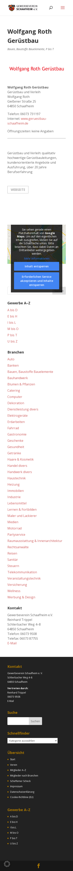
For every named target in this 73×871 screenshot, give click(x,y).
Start (12, 759)
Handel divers (17, 465)
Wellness (13, 591)
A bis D (12, 310)
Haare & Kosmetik (20, 459)
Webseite (18, 190)
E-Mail (12, 643)
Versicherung (17, 584)
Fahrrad (13, 428)
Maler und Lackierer (22, 516)
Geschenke (15, 440)
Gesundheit (15, 447)
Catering (13, 390)
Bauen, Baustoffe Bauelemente (25, 49)
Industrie (14, 497)
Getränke (14, 453)
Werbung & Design (21, 597)
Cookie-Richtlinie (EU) (21, 797)
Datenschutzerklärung (22, 791)
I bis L (11, 322)
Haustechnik (16, 478)
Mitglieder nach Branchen (24, 775)
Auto (10, 359)
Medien (12, 522)
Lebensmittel (16, 503)
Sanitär (12, 559)
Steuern (13, 566)
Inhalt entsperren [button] (36, 266)
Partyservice (16, 534)
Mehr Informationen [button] (36, 258)
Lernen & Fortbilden (22, 509)
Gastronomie (16, 434)
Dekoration (15, 403)
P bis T (50, 49)
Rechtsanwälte (18, 547)
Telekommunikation (22, 572)
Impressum (16, 786)
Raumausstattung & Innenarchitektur (34, 541)
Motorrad (14, 528)
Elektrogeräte (17, 415)
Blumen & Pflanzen (21, 384)
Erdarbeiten (16, 422)
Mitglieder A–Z (18, 770)
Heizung (13, 484)
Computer (14, 397)
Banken (13, 365)
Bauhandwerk (17, 378)
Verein (13, 764)
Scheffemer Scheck (20, 781)
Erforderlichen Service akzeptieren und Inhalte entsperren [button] (36, 281)
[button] (7, 864)
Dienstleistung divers (22, 409)
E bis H (12, 316)
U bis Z (12, 341)
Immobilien (15, 491)
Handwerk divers (19, 472)
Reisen (12, 553)
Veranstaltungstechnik (24, 578)
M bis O (12, 329)
